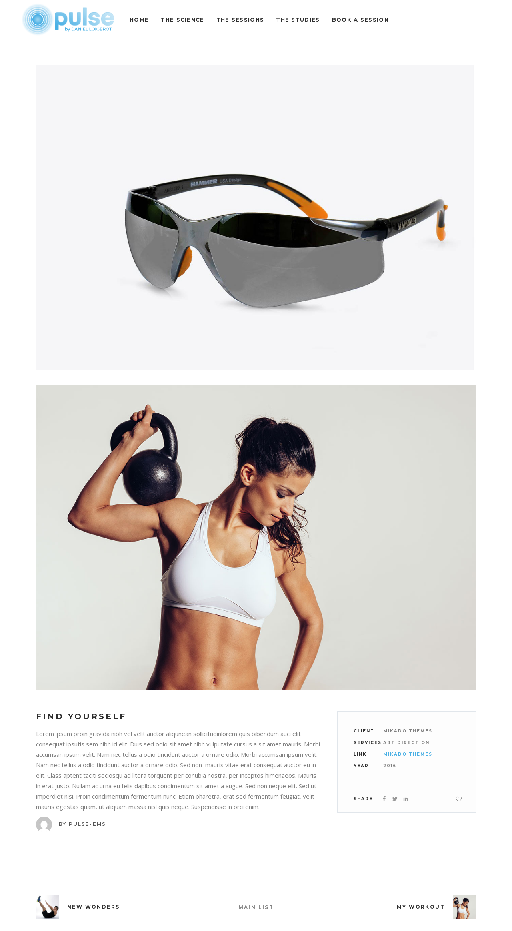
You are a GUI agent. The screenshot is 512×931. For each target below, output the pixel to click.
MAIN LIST (256, 907)
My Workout (421, 907)
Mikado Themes (407, 754)
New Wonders (93, 907)
